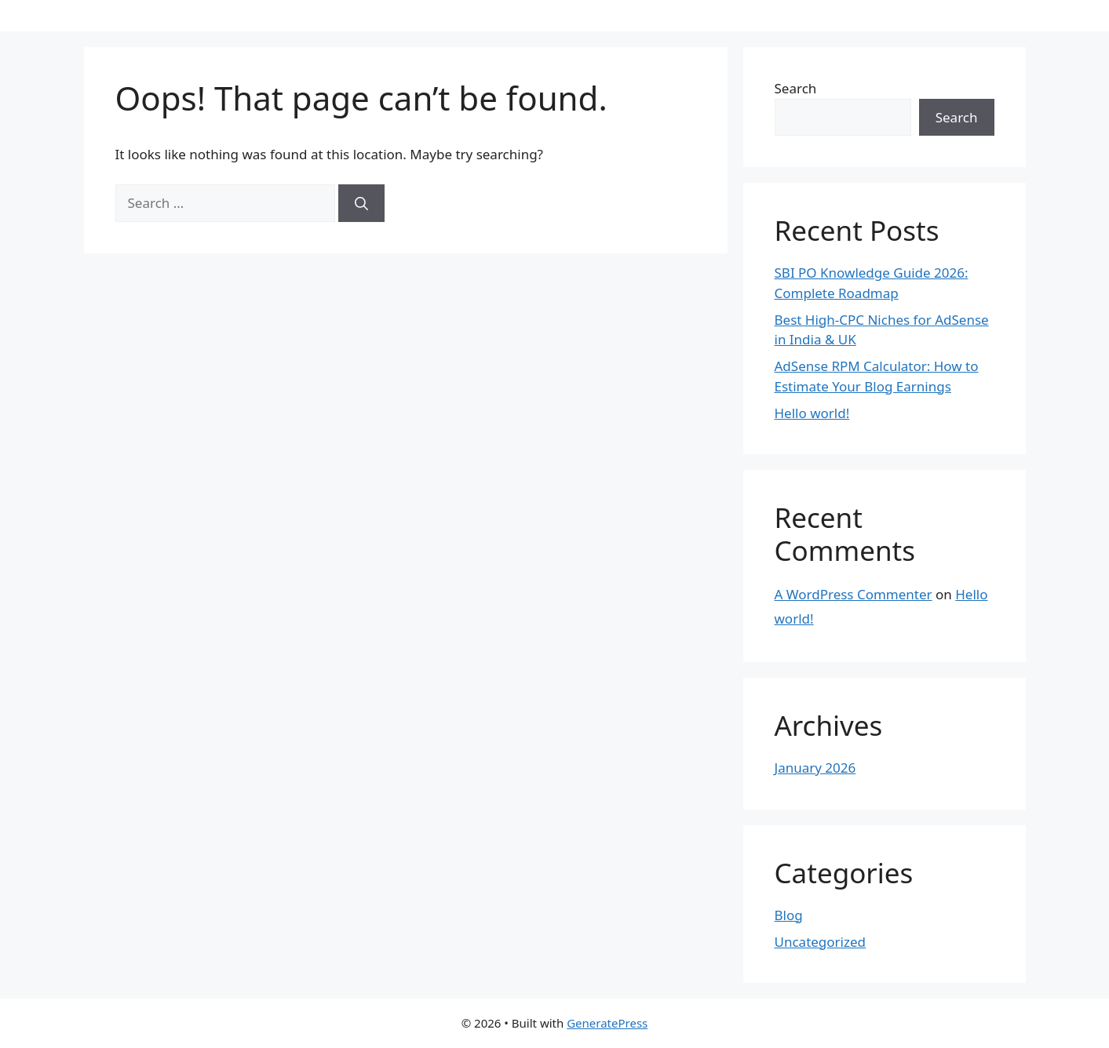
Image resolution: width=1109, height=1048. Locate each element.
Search (796, 88)
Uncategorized (820, 942)
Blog (789, 915)
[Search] (361, 203)
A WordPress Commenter (853, 594)
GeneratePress (607, 1023)
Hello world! (812, 413)
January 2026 (815, 768)
